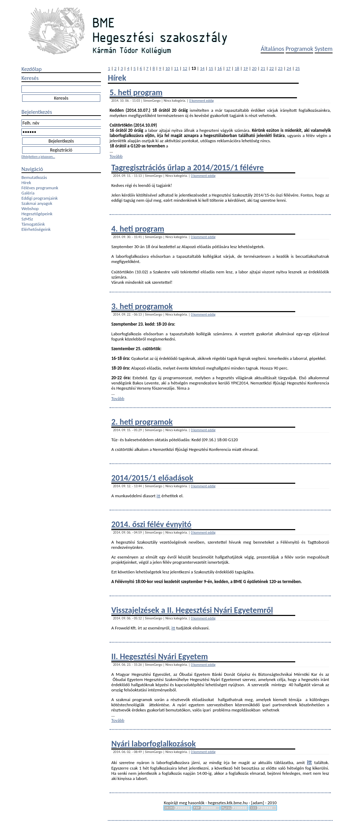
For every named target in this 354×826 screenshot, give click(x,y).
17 (228, 68)
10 (167, 68)
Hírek (26, 182)
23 (280, 68)
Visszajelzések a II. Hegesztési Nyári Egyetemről (192, 610)
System (324, 49)
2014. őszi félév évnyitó (151, 524)
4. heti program (137, 229)
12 (185, 68)
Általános (272, 49)
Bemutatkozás (34, 177)
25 (297, 68)
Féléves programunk (39, 187)
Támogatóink (33, 224)
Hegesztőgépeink (37, 213)
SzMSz (27, 218)
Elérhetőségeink (35, 229)
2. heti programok (142, 422)
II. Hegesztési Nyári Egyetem (159, 656)
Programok (299, 49)
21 (263, 68)
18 (237, 68)
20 (254, 68)
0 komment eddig (201, 100)
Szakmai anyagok (36, 203)
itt (158, 495)
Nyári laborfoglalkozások (153, 743)
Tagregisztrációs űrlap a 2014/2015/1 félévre (187, 167)
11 (176, 68)
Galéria (28, 193)
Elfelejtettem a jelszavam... (38, 156)
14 (202, 68)
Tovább (116, 156)
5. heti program (136, 92)
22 (271, 68)
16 (219, 68)
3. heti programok (142, 306)
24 (289, 68)
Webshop (30, 208)
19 (245, 68)
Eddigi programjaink (39, 198)
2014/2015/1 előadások (152, 478)
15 (211, 68)
